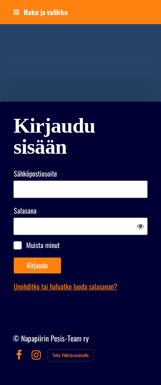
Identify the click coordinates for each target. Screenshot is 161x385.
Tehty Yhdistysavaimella (70, 355)
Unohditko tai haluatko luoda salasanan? (65, 286)
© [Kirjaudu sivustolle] (17, 338)
